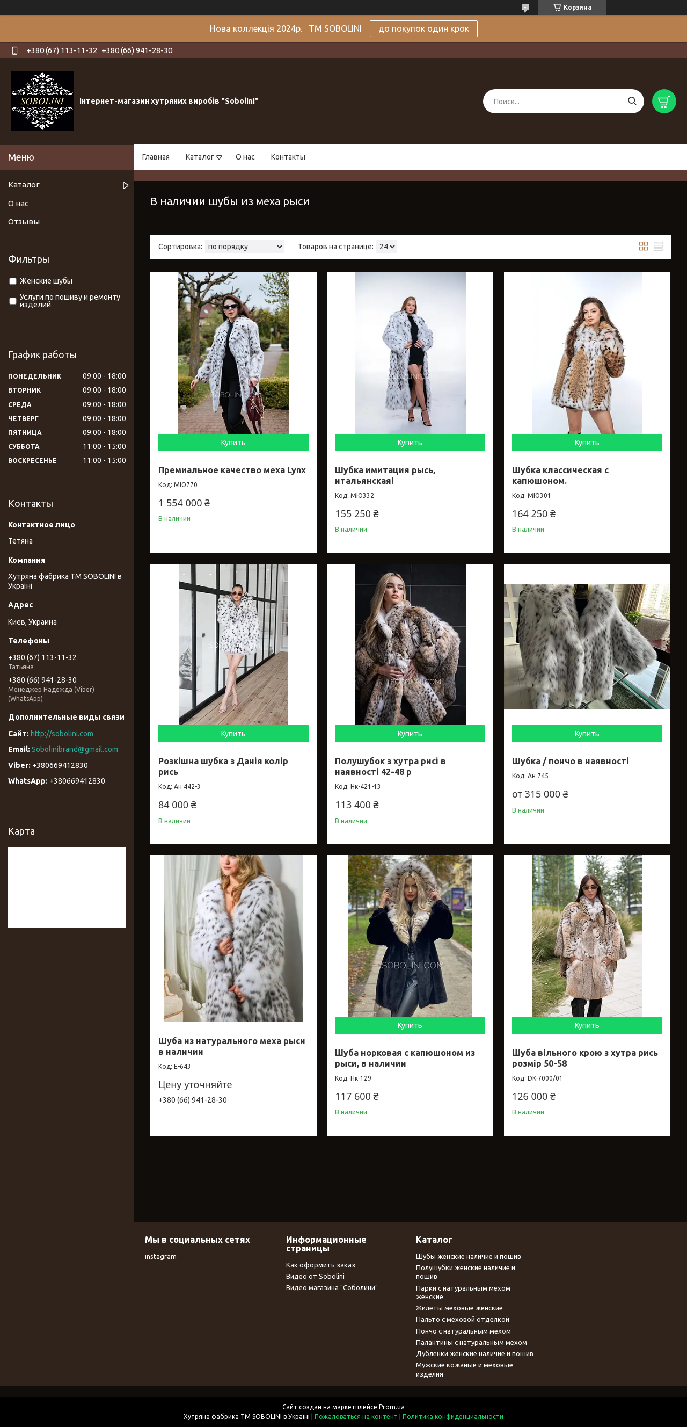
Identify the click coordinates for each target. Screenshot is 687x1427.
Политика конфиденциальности (453, 1416)
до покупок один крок (423, 28)
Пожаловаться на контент (356, 1416)
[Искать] (632, 101)
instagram (161, 1256)
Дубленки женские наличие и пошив (474, 1353)
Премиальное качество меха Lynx (232, 470)
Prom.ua (392, 1406)
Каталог (200, 157)
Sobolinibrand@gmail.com (75, 749)
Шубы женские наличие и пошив (468, 1256)
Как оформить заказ (320, 1265)
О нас (245, 157)
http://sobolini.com (62, 733)
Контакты (288, 157)
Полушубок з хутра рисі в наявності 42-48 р (390, 766)
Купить (233, 442)
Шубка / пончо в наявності (570, 761)
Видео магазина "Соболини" (332, 1287)
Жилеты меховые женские (459, 1308)
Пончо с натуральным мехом (463, 1331)
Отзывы (24, 221)
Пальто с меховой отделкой (462, 1319)
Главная (156, 157)
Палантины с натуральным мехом (471, 1342)
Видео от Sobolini (315, 1276)
